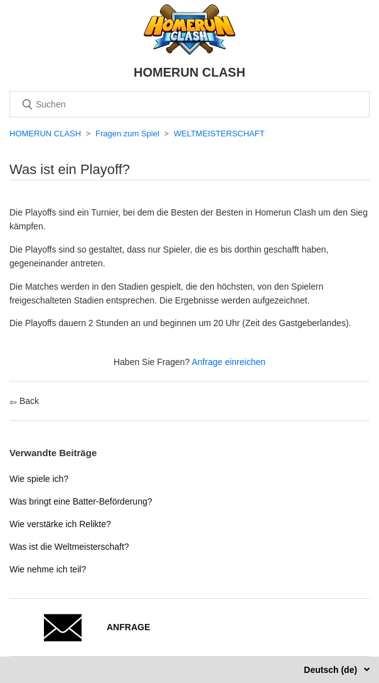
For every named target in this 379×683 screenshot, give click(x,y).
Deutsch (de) (332, 670)
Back (24, 401)
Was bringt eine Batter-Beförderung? (80, 501)
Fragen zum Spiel (127, 133)
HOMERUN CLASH (45, 133)
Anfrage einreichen (229, 362)
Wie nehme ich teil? (47, 569)
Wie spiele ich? (38, 479)
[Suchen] (189, 104)
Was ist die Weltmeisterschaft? (69, 547)
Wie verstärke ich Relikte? (60, 524)
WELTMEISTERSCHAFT (219, 133)
